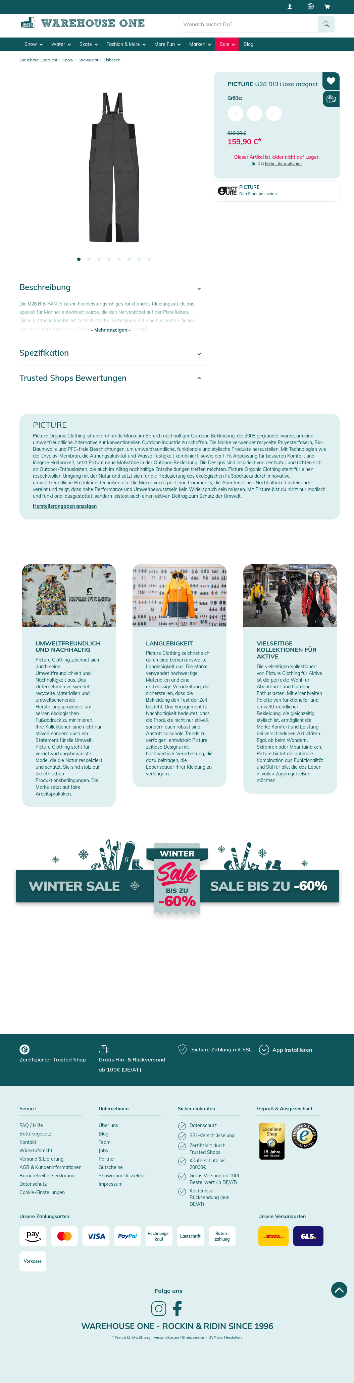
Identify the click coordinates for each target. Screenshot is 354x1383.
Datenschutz (33, 1184)
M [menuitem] (236, 113)
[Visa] (96, 1236)
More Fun (167, 44)
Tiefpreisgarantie (142, 6)
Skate (89, 44)
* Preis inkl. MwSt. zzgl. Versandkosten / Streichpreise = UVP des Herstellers (177, 1337)
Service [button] (27, 1109)
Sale (227, 44)
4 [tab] (109, 259)
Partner (107, 1159)
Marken (200, 44)
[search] (248, 23)
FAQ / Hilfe (31, 1125)
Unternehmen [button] (114, 1109)
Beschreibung (45, 287)
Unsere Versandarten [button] (282, 1216)
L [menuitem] (254, 113)
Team (104, 1142)
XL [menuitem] (273, 113)
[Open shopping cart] (327, 6)
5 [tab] (119, 259)
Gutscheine (111, 1167)
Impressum (110, 1184)
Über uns (108, 1125)
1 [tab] (78, 259)
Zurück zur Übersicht (38, 59)
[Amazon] (32, 1236)
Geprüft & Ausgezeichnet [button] (284, 1109)
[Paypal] (127, 1236)
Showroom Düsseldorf (123, 1175)
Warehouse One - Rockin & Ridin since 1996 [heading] (177, 1326)
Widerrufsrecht (35, 1150)
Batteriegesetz (35, 1133)
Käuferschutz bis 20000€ (199, 6)
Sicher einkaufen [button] (196, 1109)
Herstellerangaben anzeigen (65, 506)
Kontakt (27, 1142)
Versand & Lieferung (41, 1159)
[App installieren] (285, 1049)
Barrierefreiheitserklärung (46, 1175)
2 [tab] (89, 259)
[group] (58, 1054)
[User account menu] (292, 6)
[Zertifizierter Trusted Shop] (272, 1144)
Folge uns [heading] (169, 1290)
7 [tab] (139, 259)
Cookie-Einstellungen (42, 1192)
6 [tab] (129, 259)
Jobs (103, 1150)
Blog (248, 44)
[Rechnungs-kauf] (159, 1236)
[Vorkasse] (32, 1261)
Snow (33, 44)
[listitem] (209, 1126)
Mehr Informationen (283, 163)
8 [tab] (149, 259)
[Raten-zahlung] (222, 1236)
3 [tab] (99, 259)
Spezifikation (44, 352)
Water (61, 44)
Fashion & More (126, 44)
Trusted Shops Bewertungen (73, 377)
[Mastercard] (64, 1236)
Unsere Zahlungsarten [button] (44, 1216)
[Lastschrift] (190, 1236)
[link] (158, 1315)
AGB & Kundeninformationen (50, 1167)
